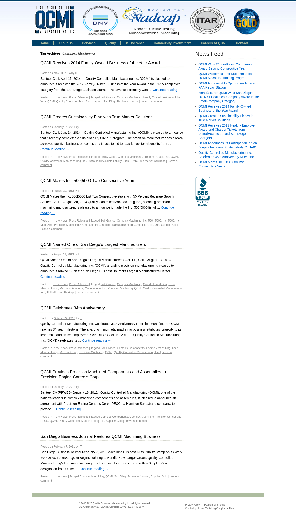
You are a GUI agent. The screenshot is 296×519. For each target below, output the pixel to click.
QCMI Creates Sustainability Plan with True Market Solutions (96, 117)
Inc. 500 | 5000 (152, 220)
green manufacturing (156, 156)
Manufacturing (68, 352)
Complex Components (131, 348)
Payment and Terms (214, 505)
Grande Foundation (155, 284)
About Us (65, 43)
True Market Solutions (152, 161)
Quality (110, 43)
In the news (134, 43)
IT (76, 73)
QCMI (51, 101)
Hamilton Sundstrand (168, 416)
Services (89, 43)
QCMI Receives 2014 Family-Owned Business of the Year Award (100, 63)
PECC (44, 421)
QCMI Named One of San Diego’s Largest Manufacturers (93, 244)
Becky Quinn (108, 156)
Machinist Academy (71, 288)
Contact (242, 43)
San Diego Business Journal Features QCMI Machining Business (100, 436)
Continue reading (167, 90)
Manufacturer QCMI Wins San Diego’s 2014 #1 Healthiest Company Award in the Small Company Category (228, 97)
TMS (134, 161)
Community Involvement (172, 43)
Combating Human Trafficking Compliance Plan (209, 508)
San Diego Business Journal (120, 101)
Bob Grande (108, 97)
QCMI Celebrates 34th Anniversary (72, 308)
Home (44, 43)
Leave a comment (152, 101)
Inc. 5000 (168, 220)
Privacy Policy (192, 505)
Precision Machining (66, 224)
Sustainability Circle (117, 161)
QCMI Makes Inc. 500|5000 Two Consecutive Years (88, 180)
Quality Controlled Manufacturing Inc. (79, 101)
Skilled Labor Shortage (60, 292)
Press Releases (78, 97)
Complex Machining (129, 97)
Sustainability (96, 161)
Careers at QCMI (213, 43)
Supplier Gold (144, 224)
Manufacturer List (95, 288)
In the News (60, 97)
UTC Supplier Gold (166, 224)
